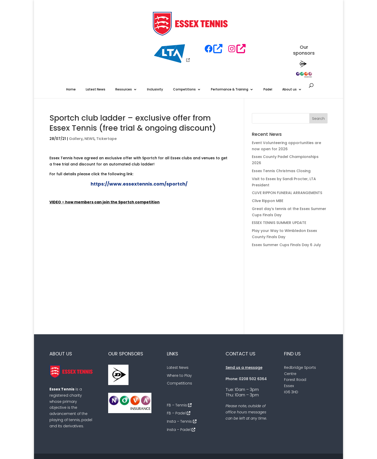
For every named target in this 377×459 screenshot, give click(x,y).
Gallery (76, 107)
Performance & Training (229, 58)
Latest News (95, 58)
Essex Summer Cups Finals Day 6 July (286, 213)
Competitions (184, 58)
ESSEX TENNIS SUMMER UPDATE (279, 191)
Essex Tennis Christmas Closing (281, 139)
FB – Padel (176, 382)
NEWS (89, 107)
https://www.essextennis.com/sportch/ (139, 152)
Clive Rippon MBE (267, 169)
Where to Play (179, 344)
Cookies (283, 431)
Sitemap (305, 431)
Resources (123, 58)
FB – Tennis (177, 374)
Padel (267, 58)
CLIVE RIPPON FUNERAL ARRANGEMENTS (287, 161)
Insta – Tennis (179, 390)
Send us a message (244, 336)
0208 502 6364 (253, 347)
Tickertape (106, 107)
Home (71, 58)
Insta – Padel (179, 398)
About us (289, 58)
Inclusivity (155, 58)
